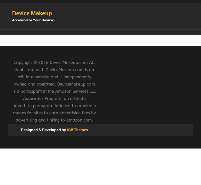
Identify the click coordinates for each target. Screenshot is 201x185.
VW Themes (77, 130)
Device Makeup (32, 13)
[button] (100, 32)
